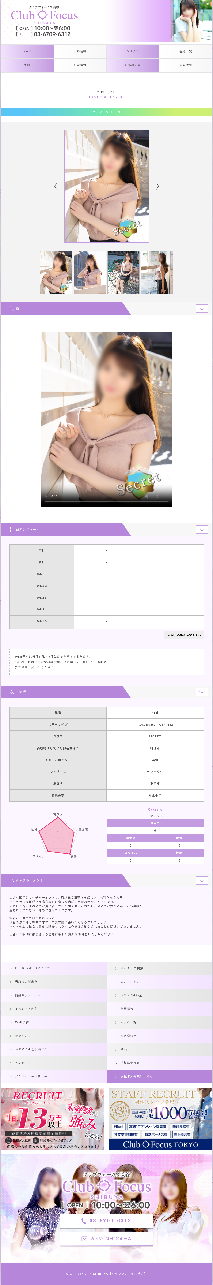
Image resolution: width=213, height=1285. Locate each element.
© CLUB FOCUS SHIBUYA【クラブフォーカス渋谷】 (106, 1274)
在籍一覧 (185, 51)
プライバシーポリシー (31, 1076)
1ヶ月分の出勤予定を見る (183, 635)
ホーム (27, 51)
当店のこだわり (26, 982)
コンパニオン (130, 982)
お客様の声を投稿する (31, 1049)
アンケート (23, 1063)
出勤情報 (80, 51)
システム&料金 (131, 995)
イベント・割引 (26, 1009)
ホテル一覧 (129, 1022)
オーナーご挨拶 (132, 968)
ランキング (23, 1036)
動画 (27, 65)
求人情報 (185, 65)
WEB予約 (22, 1022)
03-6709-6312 (94, 662)
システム (132, 51)
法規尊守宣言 (130, 1063)
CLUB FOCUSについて (32, 968)
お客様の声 (133, 65)
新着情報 (80, 65)
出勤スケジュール (28, 995)
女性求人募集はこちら (137, 1076)
